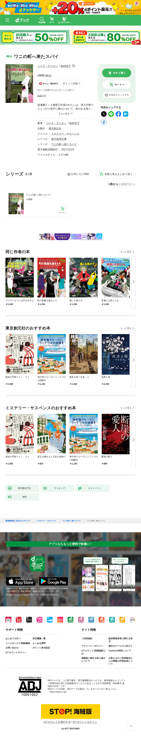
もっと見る (125, 251)
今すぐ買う (119, 72)
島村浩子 (66, 66)
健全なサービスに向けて (120, 646)
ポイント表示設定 (41, 648)
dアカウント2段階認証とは (93, 652)
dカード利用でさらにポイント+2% (54, 90)
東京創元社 (55, 128)
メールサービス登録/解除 (17, 643)
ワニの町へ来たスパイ (38, 194)
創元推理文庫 (59, 138)
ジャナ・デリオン (47, 66)
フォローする (73, 66)
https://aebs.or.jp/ (58, 692)
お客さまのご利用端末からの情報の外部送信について (120, 661)
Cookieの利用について (119, 650)
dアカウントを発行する (57, 721)
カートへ (119, 84)
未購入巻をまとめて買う (118, 174)
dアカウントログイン (15, 652)
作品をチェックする (119, 95)
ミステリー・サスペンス (65, 133)
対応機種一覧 (39, 638)
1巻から (113, 184)
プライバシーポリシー (92, 646)
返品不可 (41, 95)
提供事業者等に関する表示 (120, 640)
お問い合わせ (12, 648)
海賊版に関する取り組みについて (93, 659)
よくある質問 (39, 643)
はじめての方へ (13, 638)
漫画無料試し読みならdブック (17, 521)
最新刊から (128, 184)
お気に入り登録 (80, 173)
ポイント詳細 (70, 83)
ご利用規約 (86, 638)
